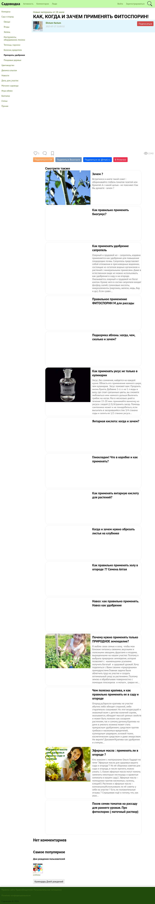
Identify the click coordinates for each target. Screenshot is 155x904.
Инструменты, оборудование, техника (14, 38)
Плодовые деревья (12, 60)
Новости (5, 75)
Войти (120, 3)
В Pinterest (120, 159)
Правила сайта (8, 889)
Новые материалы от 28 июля (48, 12)
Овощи (7, 21)
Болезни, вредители (13, 50)
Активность (28, 3)
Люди (54, 3)
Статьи (4, 101)
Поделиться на (97, 159)
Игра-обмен (7, 90)
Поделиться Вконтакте (68, 159)
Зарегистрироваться (135, 3)
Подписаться (145, 23)
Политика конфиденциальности (16, 895)
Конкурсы (6, 11)
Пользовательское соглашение (48, 889)
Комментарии (42, 3)
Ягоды (6, 27)
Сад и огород (8, 16)
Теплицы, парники (12, 45)
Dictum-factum (53, 22)
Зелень (7, 32)
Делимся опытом (9, 70)
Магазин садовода (10, 85)
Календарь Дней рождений (49, 881)
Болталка (6, 96)
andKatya (38, 869)
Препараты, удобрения (14, 55)
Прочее (5, 106)
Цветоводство (8, 65)
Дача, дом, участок (10, 80)
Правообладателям (24, 889)
